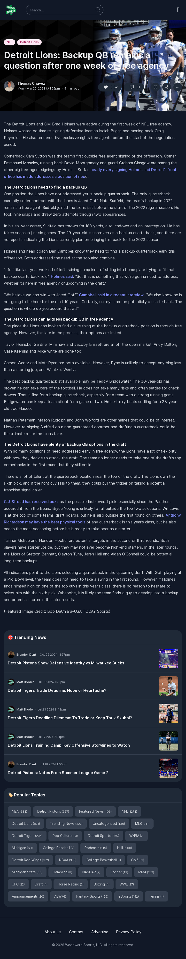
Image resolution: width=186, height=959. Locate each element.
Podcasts (96, 848)
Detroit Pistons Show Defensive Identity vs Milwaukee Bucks (66, 663)
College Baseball (58, 848)
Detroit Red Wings (30, 860)
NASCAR (91, 872)
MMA (146, 872)
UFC (18, 884)
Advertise (99, 931)
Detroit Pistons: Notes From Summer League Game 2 (58, 772)
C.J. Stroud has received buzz (31, 501)
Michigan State (27, 872)
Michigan (22, 848)
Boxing (101, 884)
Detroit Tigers (27, 836)
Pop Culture (65, 836)
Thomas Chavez (31, 83)
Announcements (28, 896)
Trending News (66, 823)
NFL (9, 42)
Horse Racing (71, 884)
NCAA (67, 860)
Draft (41, 884)
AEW (60, 896)
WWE (127, 884)
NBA (19, 811)
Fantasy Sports (92, 896)
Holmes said (62, 276)
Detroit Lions (29, 42)
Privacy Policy (128, 931)
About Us (53, 931)
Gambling (62, 872)
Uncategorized (109, 823)
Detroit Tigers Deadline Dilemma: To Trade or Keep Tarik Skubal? (70, 717)
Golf (137, 860)
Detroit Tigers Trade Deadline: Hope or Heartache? (57, 690)
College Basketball (103, 860)
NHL (124, 848)
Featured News (95, 811)
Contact (76, 931)
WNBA (136, 836)
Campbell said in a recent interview (111, 294)
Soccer (119, 872)
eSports (128, 896)
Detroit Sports (103, 836)
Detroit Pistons (53, 811)
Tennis (156, 896)
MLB (142, 823)
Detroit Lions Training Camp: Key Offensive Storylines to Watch (69, 745)
